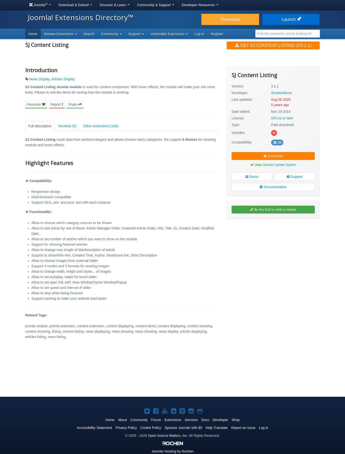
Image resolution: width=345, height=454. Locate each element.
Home (33, 34)
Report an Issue (243, 428)
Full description (40, 126)
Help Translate (217, 428)
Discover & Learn (114, 5)
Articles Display (63, 79)
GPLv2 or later (282, 118)
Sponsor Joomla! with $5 (183, 428)
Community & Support (155, 5)
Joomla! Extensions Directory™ (81, 17)
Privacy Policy (126, 428)
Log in (199, 34)
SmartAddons (281, 93)
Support (295, 177)
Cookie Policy (150, 428)
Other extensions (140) (100, 126)
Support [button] (136, 34)
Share (75, 104)
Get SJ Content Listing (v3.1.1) (273, 45)
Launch (291, 19)
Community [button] (111, 34)
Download (230, 19)
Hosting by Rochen (172, 451)
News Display (39, 79)
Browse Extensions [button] (60, 34)
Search (88, 34)
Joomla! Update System (279, 165)
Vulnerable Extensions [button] (169, 34)
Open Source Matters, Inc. (168, 436)
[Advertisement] (273, 254)
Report (57, 104)
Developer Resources (200, 5)
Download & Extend (75, 5)
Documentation (273, 187)
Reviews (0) (67, 126)
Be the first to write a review (273, 210)
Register (217, 34)
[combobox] (287, 34)
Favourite (36, 104)
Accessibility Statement (94, 428)
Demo (251, 177)
